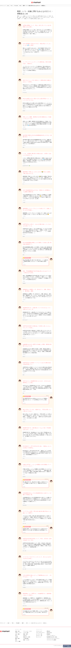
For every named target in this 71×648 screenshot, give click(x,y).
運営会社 (48, 631)
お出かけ (25, 635)
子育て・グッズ (18, 632)
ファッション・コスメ (27, 631)
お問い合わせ (49, 632)
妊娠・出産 (17, 631)
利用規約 (48, 634)
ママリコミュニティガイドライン (53, 638)
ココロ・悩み (25, 632)
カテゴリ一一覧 (39, 635)
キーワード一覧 (39, 634)
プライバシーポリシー (51, 635)
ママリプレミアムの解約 (51, 639)
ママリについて (39, 631)
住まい (16, 635)
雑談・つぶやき (26, 639)
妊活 (16, 639)
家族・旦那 (25, 634)
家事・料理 (17, 638)
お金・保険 (17, 634)
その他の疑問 (25, 638)
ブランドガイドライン (40, 632)
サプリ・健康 (17, 641)
